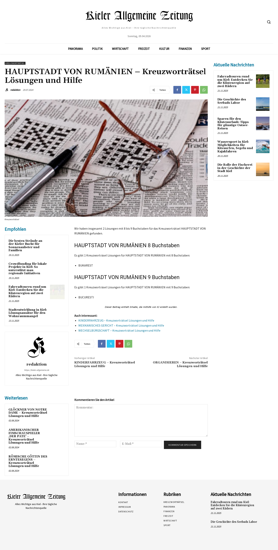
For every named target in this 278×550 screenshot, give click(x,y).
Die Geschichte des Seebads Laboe (231, 101)
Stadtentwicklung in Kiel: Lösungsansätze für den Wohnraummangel (27, 313)
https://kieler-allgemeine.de (36, 370)
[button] (268, 21)
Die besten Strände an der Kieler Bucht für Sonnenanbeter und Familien (25, 245)
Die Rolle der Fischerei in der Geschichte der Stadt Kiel (234, 168)
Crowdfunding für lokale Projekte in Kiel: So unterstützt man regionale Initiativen (27, 268)
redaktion (15, 90)
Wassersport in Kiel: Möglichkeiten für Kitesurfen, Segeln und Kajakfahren (235, 146)
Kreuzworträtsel (15, 63)
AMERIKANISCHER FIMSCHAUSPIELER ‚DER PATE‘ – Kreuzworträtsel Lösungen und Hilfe (24, 436)
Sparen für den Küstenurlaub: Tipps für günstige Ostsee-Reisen (233, 123)
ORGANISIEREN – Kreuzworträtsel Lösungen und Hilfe (180, 364)
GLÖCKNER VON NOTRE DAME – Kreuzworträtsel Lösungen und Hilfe (27, 413)
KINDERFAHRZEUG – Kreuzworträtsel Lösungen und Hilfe (116, 320)
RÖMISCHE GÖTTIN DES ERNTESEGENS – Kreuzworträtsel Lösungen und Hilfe (27, 461)
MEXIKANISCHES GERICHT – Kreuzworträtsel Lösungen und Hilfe (121, 325)
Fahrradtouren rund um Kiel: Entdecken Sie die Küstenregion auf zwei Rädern (27, 291)
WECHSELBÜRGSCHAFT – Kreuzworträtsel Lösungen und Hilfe (119, 330)
